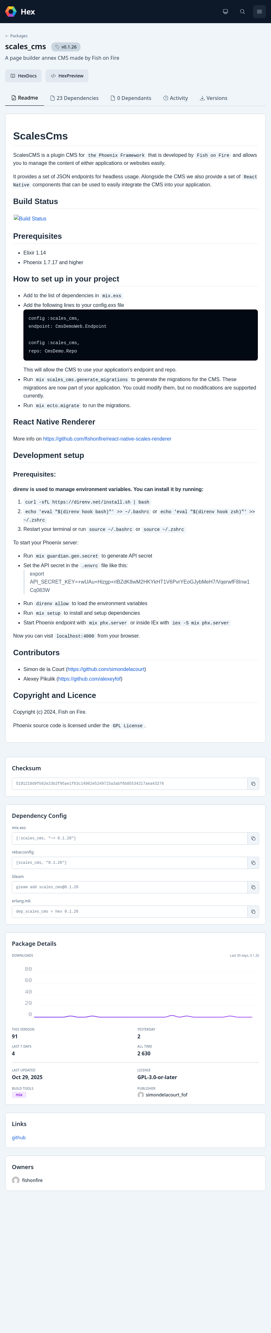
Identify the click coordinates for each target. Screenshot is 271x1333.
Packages (16, 36)
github (19, 1137)
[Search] (242, 11)
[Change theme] (225, 11)
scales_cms (25, 46)
